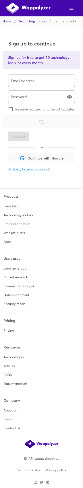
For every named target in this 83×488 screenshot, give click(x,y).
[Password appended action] (69, 97)
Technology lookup (32, 21)
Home (7, 21)
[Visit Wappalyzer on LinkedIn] (48, 482)
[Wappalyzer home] (28, 8)
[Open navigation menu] (71, 8)
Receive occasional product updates (45, 109)
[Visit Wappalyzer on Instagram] (35, 482)
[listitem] (41, 206)
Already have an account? (29, 169)
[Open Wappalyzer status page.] (41, 458)
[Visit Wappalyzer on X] (42, 482)
